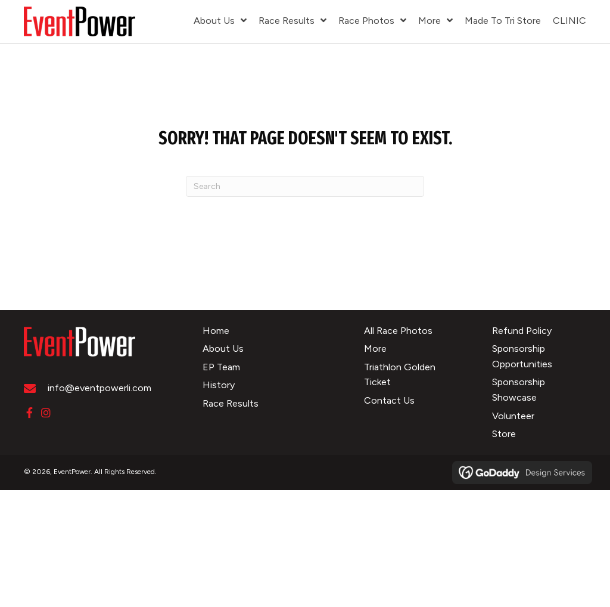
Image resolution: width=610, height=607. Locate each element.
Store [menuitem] (504, 433)
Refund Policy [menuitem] (522, 330)
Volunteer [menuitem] (513, 416)
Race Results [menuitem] (231, 403)
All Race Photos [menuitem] (398, 330)
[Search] (305, 186)
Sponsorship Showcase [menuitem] (518, 389)
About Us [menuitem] (223, 348)
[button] (29, 412)
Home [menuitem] (216, 330)
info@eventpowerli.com (99, 388)
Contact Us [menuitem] (389, 400)
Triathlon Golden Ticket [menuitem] (399, 374)
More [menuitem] (375, 348)
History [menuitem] (219, 385)
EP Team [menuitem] (221, 367)
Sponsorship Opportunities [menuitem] (522, 356)
